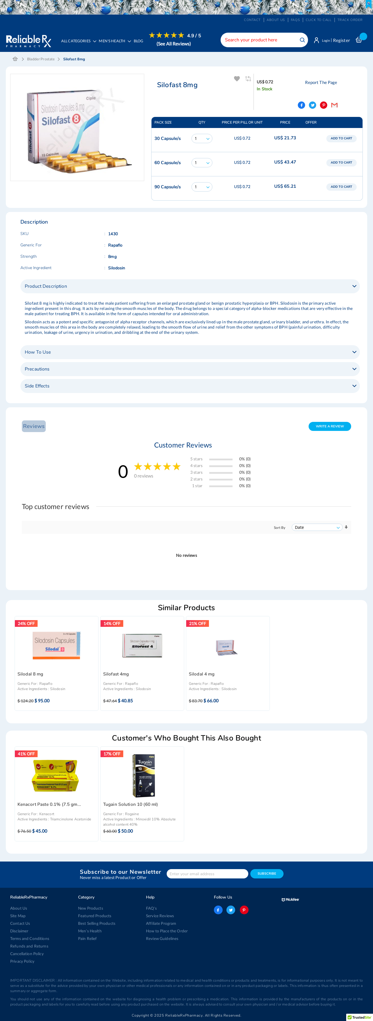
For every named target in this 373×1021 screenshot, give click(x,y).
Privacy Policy (22, 961)
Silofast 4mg (116, 674)
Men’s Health (89, 931)
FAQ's (151, 908)
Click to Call (318, 20)
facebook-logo (218, 910)
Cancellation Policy (26, 953)
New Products (90, 908)
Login (324, 40)
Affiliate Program (160, 923)
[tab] (190, 287)
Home (15, 60)
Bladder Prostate (41, 60)
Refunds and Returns (28, 946)
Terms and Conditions (28, 938)
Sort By (279, 528)
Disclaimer (19, 931)
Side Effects (37, 386)
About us (276, 20)
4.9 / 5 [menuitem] (196, 35)
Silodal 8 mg (30, 674)
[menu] (130, 43)
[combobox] (261, 40)
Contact (252, 20)
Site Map (17, 915)
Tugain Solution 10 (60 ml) (130, 805)
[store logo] (28, 39)
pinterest (243, 910)
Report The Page (320, 82)
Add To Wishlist (236, 80)
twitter (230, 910)
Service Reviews (160, 915)
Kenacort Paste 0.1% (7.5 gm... (49, 805)
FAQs (295, 20)
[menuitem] (115, 44)
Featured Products (94, 915)
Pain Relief (87, 938)
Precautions (37, 369)
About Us (18, 908)
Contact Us (19, 923)
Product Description (46, 287)
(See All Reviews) (175, 43)
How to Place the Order (166, 931)
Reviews (33, 427)
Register (341, 40)
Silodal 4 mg (202, 674)
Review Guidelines (161, 938)
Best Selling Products (96, 923)
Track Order (350, 20)
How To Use (38, 353)
